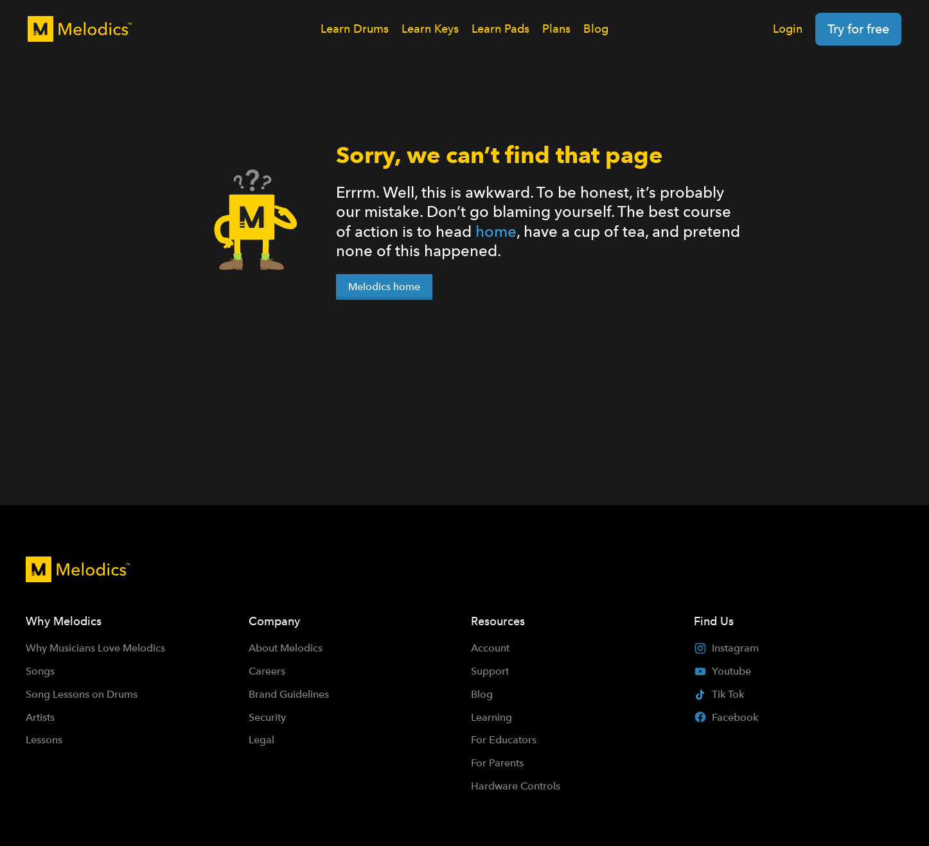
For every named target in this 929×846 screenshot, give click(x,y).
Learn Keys (430, 28)
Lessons (44, 740)
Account (490, 648)
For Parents (497, 763)
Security (267, 717)
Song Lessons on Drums (81, 694)
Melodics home (384, 287)
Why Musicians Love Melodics (95, 648)
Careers (267, 671)
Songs (40, 671)
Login (787, 28)
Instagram (726, 648)
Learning (491, 717)
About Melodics (286, 648)
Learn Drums (355, 28)
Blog (595, 28)
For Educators (503, 740)
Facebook (726, 717)
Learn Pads (500, 28)
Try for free (858, 29)
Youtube (722, 671)
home (496, 231)
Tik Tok (719, 694)
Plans (556, 28)
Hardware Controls (515, 786)
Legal (261, 740)
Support (490, 671)
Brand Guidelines (289, 694)
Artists (40, 717)
